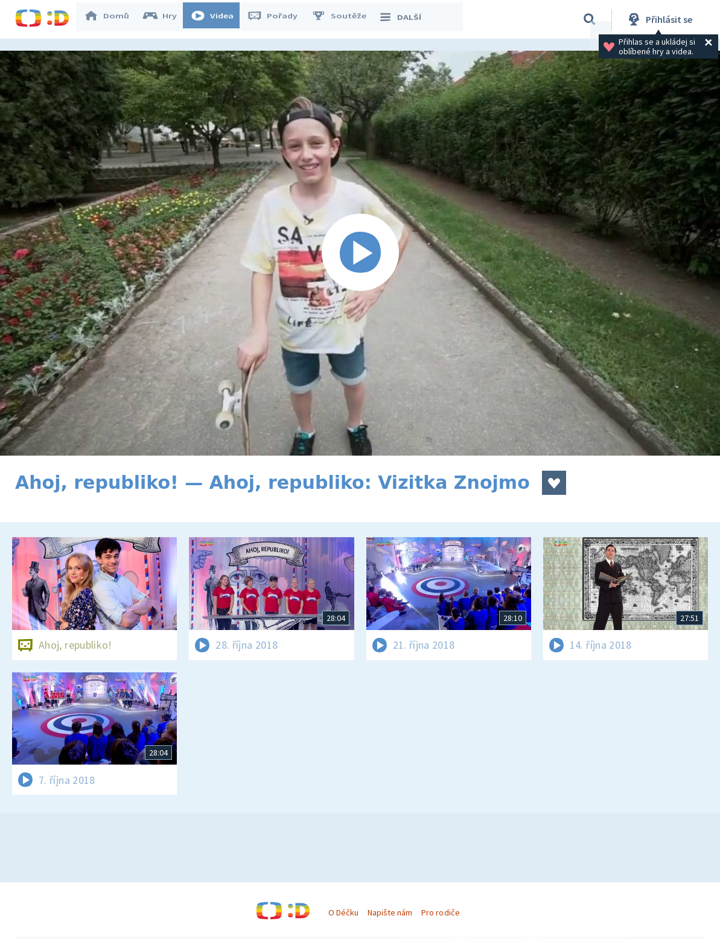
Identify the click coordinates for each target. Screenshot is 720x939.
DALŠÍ (405, 19)
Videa (218, 19)
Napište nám (390, 912)
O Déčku (343, 912)
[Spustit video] (360, 253)
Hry (165, 19)
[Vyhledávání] (589, 19)
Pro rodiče (440, 912)
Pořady (278, 19)
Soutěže (344, 19)
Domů (112, 19)
